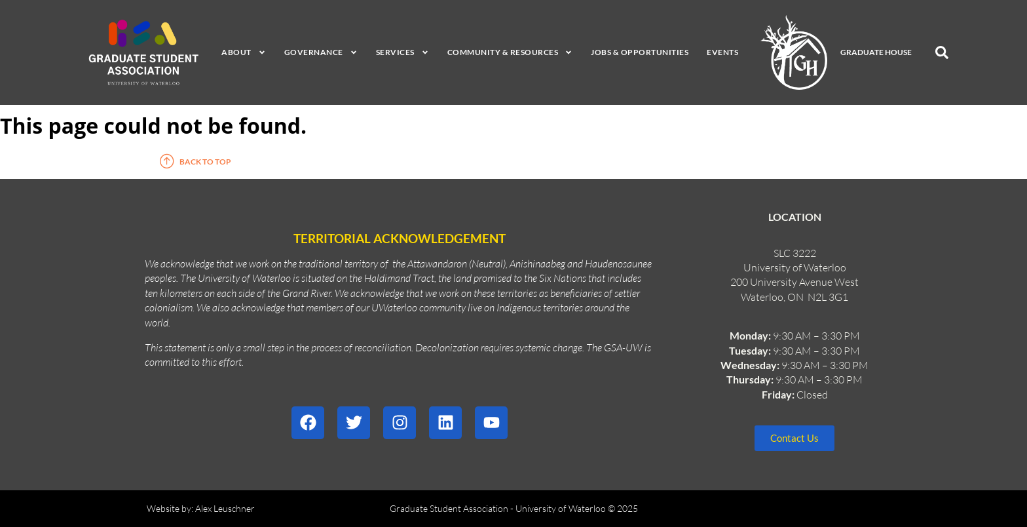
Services (402, 52)
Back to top (205, 161)
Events (722, 52)
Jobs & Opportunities (639, 52)
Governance (321, 52)
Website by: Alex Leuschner (201, 508)
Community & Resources (510, 52)
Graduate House (876, 52)
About (243, 52)
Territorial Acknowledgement (399, 238)
